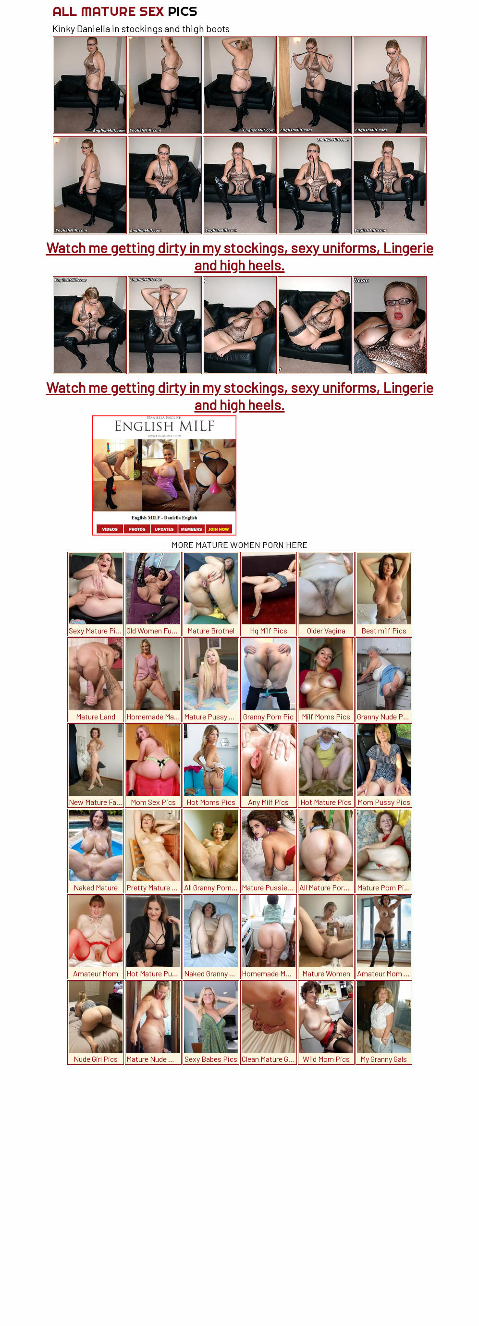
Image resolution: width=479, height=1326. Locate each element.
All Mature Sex (124, 10)
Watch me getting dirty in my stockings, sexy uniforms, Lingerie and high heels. (239, 256)
